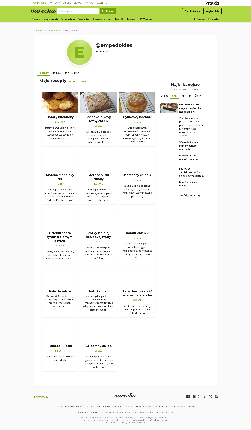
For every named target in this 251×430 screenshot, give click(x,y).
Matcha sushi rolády (98, 177)
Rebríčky (120, 18)
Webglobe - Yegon (158, 420)
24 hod (164, 95)
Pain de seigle (60, 291)
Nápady (89, 2)
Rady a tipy (84, 18)
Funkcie (199, 18)
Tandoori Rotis (60, 346)
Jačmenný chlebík (137, 175)
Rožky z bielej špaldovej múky (98, 235)
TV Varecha (54, 2)
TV (190, 95)
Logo (106, 406)
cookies (109, 420)
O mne (75, 72)
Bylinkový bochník (137, 117)
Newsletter (102, 2)
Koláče (98, 183)
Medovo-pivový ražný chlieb (98, 119)
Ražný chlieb (99, 291)
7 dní (183, 95)
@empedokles (54, 30)
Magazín (132, 18)
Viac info (166, 417)
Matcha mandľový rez (60, 177)
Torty (60, 183)
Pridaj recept (77, 81)
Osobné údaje (181, 406)
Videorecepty (51, 18)
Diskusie (78, 2)
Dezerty (60, 121)
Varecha (40, 30)
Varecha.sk (39, 2)
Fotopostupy (68, 18)
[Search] (78, 11)
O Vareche (213, 18)
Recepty (36, 18)
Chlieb (99, 125)
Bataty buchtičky (60, 117)
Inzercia (96, 406)
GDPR (114, 406)
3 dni (174, 95)
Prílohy (60, 350)
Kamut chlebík (137, 233)
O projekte (62, 406)
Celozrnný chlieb (98, 346)
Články (198, 95)
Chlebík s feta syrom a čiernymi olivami (59, 237)
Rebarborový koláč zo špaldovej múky (137, 293)
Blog (66, 72)
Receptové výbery (103, 18)
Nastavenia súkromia (131, 406)
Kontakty (41, 397)
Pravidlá (155, 406)
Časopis (67, 2)
